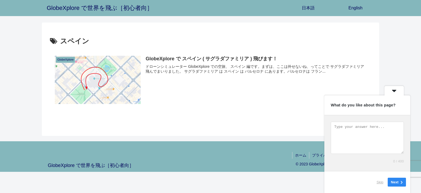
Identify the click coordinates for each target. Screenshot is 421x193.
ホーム (300, 155)
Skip (380, 182)
